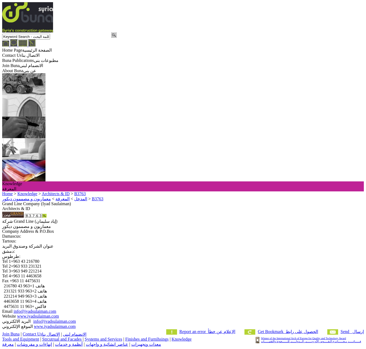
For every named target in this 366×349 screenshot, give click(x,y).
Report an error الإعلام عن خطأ (207, 331)
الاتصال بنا (51, 334)
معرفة (8, 344)
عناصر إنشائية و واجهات (107, 344)
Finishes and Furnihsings (147, 339)
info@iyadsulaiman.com (35, 311)
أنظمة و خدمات (69, 344)
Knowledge (182, 339)
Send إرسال (352, 331)
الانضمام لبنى (74, 334)
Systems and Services (103, 339)
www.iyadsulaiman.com (38, 316)
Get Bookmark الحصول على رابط (288, 331)
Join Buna (10, 334)
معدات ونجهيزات (146, 344)
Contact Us (32, 334)
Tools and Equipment (20, 339)
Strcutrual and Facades (62, 339)
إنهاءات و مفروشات (34, 344)
